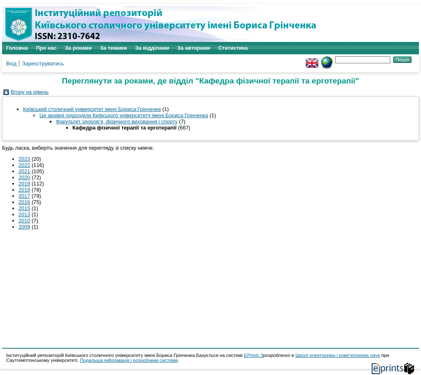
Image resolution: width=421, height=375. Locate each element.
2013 (24, 214)
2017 (24, 196)
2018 (24, 190)
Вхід (11, 63)
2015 (24, 208)
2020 (24, 177)
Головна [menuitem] (17, 48)
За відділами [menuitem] (152, 48)
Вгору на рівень (30, 92)
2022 (24, 165)
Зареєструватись (43, 63)
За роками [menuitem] (78, 48)
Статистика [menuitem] (233, 48)
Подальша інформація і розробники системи (129, 360)
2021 (24, 171)
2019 (24, 184)
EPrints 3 (253, 355)
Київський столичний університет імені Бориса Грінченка (92, 109)
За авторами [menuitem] (193, 48)
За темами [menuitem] (113, 48)
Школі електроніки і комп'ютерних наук (337, 355)
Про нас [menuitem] (46, 48)
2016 (24, 202)
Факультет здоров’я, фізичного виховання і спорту (117, 121)
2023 (24, 159)
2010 (24, 221)
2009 (24, 227)
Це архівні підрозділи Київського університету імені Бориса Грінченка (123, 115)
